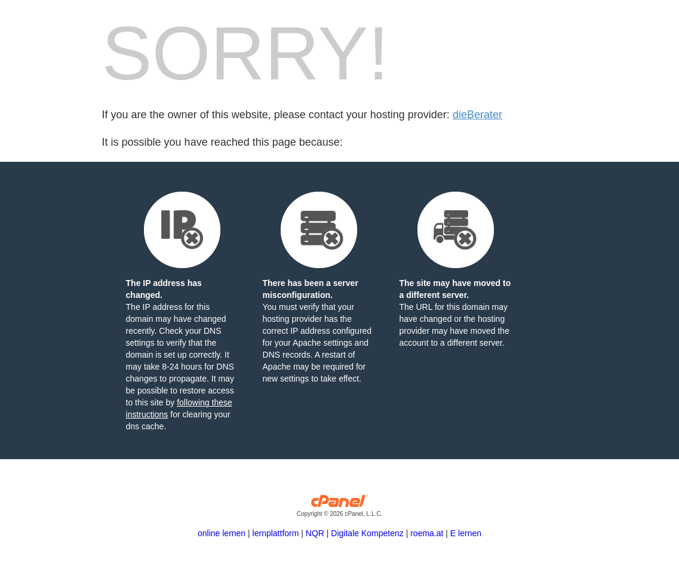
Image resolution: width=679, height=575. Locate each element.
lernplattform (276, 533)
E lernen (465, 533)
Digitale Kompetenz (367, 533)
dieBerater (477, 115)
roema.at (426, 533)
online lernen (221, 533)
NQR (315, 533)
